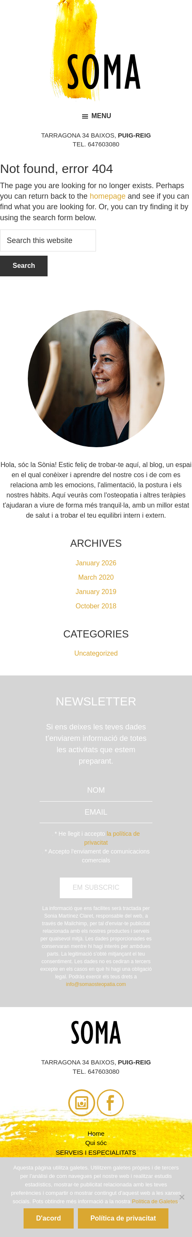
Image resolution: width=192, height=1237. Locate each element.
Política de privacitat (123, 1218)
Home (96, 1133)
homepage (107, 196)
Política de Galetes (155, 1201)
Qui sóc (96, 1142)
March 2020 (96, 577)
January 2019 (96, 591)
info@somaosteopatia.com (96, 984)
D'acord (48, 1218)
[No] (181, 1197)
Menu (101, 115)
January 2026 (96, 563)
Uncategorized (95, 653)
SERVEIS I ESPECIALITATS (96, 1152)
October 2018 (96, 606)
